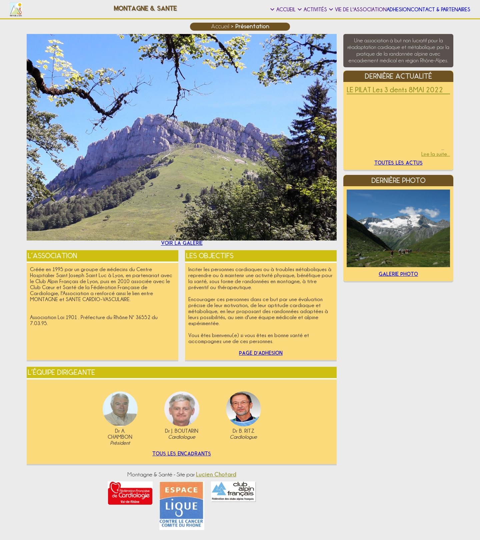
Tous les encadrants (181, 457)
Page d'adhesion (261, 352)
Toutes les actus (398, 165)
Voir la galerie (182, 239)
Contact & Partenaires (430, 9)
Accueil (192, 9)
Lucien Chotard (216, 479)
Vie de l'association (307, 9)
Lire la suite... (435, 154)
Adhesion (369, 9)
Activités (241, 9)
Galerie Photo (398, 280)
